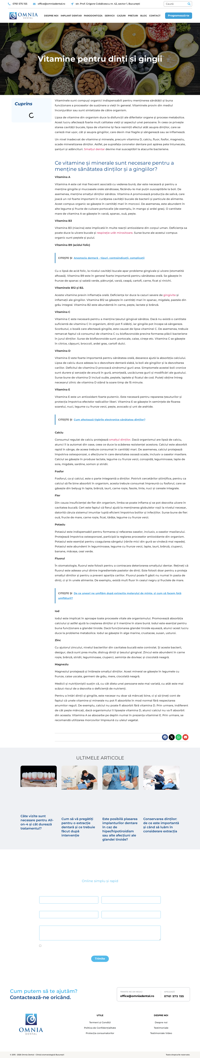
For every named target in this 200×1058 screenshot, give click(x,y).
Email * (42, 908)
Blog (143, 15)
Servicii (110, 15)
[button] (165, 737)
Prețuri (133, 15)
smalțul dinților (119, 439)
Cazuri (121, 15)
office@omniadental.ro (137, 996)
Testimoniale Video (161, 1033)
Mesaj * (42, 923)
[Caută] (189, 3)
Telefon (104, 908)
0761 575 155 (174, 996)
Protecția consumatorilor (100, 1033)
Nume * (42, 893)
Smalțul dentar (94, 149)
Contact (155, 15)
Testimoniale (161, 1028)
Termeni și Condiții (100, 1022)
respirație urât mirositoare (115, 232)
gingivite (169, 295)
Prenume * (106, 893)
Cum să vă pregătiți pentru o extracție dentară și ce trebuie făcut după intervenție (78, 827)
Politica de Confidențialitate (100, 1028)
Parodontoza (93, 15)
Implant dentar (71, 15)
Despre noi (51, 15)
